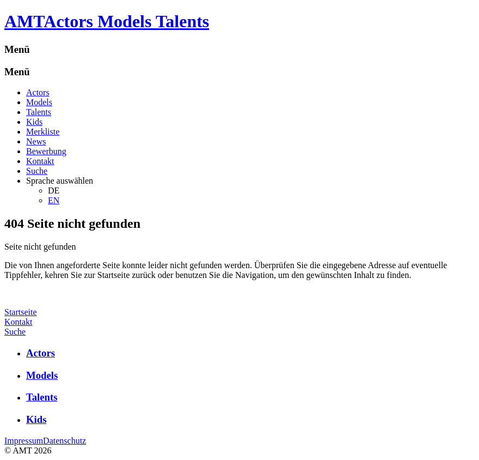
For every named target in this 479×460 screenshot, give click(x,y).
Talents (38, 112)
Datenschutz (64, 440)
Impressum (23, 440)
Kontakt (40, 161)
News (36, 141)
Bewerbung (46, 151)
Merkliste (42, 131)
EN (53, 200)
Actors (38, 92)
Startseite (20, 312)
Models (39, 102)
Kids (34, 121)
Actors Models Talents (126, 21)
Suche (36, 170)
